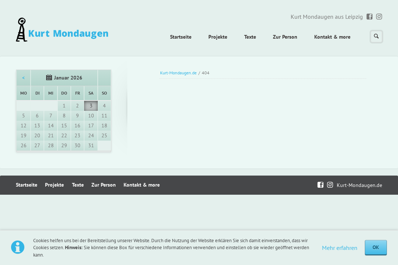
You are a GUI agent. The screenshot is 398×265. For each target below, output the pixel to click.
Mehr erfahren (339, 247)
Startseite (180, 36)
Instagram (379, 17)
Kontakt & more (332, 36)
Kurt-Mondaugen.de (178, 72)
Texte (250, 36)
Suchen (376, 36)
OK (376, 247)
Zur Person (285, 36)
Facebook (370, 17)
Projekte (217, 36)
